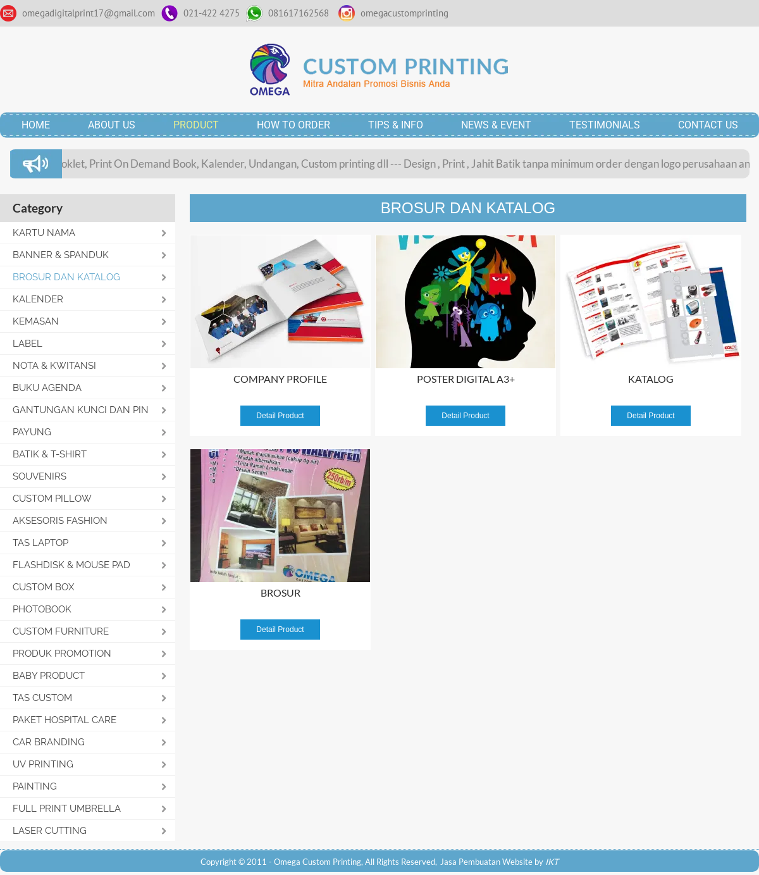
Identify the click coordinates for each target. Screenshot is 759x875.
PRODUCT (196, 125)
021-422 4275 (211, 13)
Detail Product (280, 415)
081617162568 (298, 13)
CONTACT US (708, 125)
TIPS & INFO (395, 125)
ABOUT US (111, 125)
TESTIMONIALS (604, 125)
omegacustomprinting (404, 13)
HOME (36, 125)
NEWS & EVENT (496, 125)
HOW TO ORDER (293, 125)
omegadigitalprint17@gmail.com (88, 13)
